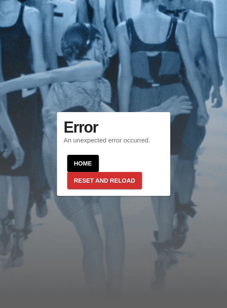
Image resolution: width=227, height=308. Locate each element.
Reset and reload (104, 180)
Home (83, 163)
